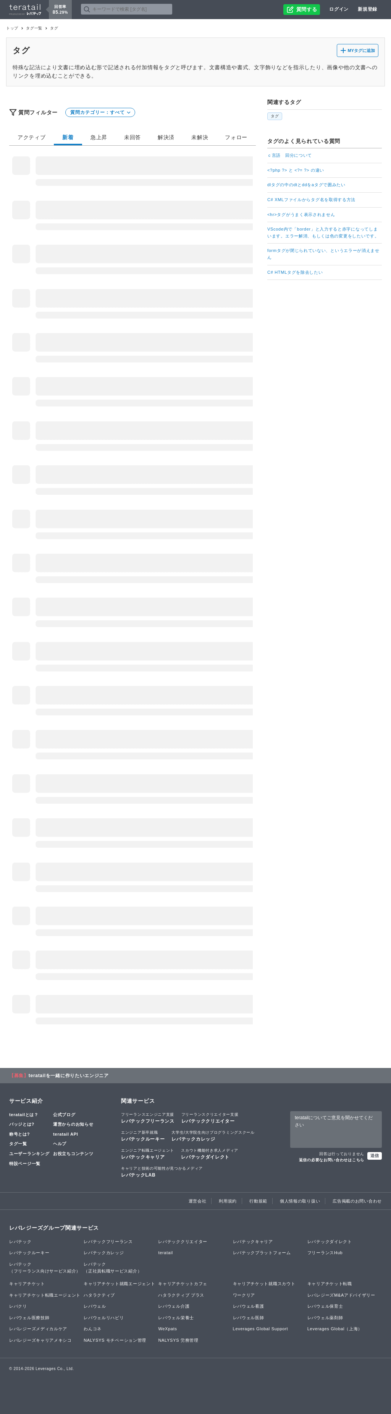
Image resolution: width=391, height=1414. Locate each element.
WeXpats (167, 1328)
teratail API (65, 1134)
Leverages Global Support (260, 1328)
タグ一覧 (34, 28)
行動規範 (258, 1201)
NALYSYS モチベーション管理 (115, 1340)
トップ (12, 28)
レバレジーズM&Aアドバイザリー (341, 1295)
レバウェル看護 (248, 1306)
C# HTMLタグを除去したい (295, 272)
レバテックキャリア (147, 1153)
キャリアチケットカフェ (182, 1283)
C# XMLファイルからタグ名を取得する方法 (311, 199)
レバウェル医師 (248, 1317)
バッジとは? (21, 1124)
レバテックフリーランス (147, 1118)
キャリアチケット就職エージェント (119, 1283)
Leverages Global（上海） (334, 1328)
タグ (275, 116)
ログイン (339, 9)
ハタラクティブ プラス (181, 1295)
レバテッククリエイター (210, 1118)
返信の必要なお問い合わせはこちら (331, 1160)
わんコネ (93, 1328)
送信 (374, 1155)
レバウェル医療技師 (29, 1317)
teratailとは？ (24, 1114)
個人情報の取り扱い (300, 1201)
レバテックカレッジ (212, 1136)
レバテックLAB (162, 1171)
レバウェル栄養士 (176, 1317)
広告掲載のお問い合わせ (357, 1201)
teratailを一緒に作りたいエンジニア (69, 1075)
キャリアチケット (27, 1283)
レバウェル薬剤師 (325, 1317)
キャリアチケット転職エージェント (45, 1295)
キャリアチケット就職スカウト (264, 1283)
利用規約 (228, 1201)
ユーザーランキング (29, 1153)
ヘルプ (59, 1143)
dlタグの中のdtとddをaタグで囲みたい (306, 184)
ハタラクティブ (99, 1295)
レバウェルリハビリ (104, 1317)
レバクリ (18, 1306)
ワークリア (244, 1295)
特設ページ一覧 (24, 1163)
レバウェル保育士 (325, 1306)
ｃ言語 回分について (289, 155)
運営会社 (198, 1201)
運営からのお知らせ (73, 1124)
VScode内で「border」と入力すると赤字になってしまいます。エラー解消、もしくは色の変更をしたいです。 (323, 232)
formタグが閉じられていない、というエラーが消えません (323, 254)
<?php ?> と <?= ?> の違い (295, 170)
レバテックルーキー (143, 1136)
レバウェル (95, 1306)
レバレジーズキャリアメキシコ (40, 1340)
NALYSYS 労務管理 (178, 1340)
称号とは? (19, 1134)
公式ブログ (64, 1114)
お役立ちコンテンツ (73, 1153)
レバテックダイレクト (209, 1153)
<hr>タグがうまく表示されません (301, 214)
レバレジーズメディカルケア (38, 1328)
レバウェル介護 (173, 1306)
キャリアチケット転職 (329, 1283)
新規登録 (367, 9)
